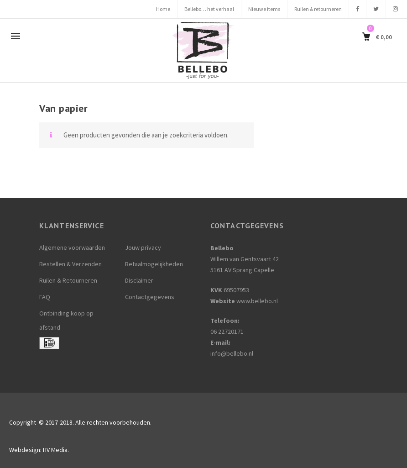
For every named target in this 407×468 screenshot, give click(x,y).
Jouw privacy (143, 247)
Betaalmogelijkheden (154, 264)
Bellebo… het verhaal (209, 8)
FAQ (44, 297)
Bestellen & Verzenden (70, 264)
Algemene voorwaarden (72, 247)
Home (163, 8)
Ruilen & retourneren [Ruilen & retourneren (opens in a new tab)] (318, 8)
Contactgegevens (149, 297)
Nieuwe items (264, 8)
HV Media (55, 450)
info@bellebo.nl (231, 353)
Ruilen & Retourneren (68, 280)
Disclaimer (139, 280)
